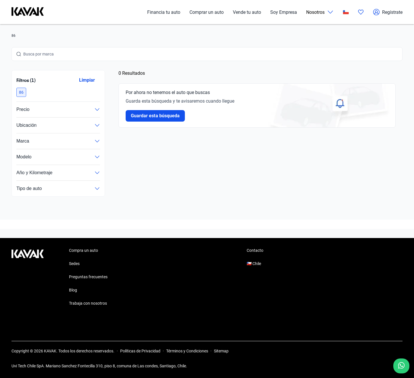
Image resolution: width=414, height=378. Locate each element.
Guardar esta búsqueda (155, 115)
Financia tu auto (163, 12)
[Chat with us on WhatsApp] (401, 366)
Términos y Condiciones (187, 351)
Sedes (74, 263)
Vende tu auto (247, 12)
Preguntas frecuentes (88, 277)
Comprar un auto (206, 12)
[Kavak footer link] (28, 277)
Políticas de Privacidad (140, 351)
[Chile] (346, 12)
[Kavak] (28, 12)
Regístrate (387, 12)
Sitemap (221, 351)
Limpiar (87, 80)
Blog (73, 290)
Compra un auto (83, 250)
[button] (21, 92)
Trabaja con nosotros (88, 303)
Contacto (255, 250)
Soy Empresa (283, 12)
